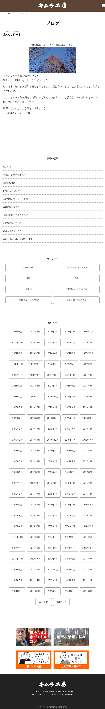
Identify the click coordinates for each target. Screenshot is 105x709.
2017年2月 (88, 472)
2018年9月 (17, 450)
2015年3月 (35, 526)
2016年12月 (35, 483)
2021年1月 (17, 396)
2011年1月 (61, 602)
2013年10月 (35, 559)
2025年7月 (70, 342)
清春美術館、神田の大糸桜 (15, 215)
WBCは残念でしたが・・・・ (16, 231)
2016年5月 (70, 494)
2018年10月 (87, 440)
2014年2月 (53, 548)
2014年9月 (35, 537)
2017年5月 (35, 472)
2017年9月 (70, 461)
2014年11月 (87, 526)
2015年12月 (70, 504)
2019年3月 (88, 429)
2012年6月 (88, 569)
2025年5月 (88, 342)
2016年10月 (70, 483)
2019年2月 (17, 440)
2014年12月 (70, 526)
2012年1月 (88, 580)
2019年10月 (87, 418)
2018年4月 (88, 450)
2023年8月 (53, 364)
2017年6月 (17, 472)
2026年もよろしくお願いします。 (18, 239)
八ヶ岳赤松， (29, 267)
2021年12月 (35, 375)
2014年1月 (70, 548)
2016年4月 (88, 494)
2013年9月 (53, 559)
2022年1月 (17, 375)
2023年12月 (87, 353)
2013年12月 (87, 548)
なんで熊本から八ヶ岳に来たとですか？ (71, 659)
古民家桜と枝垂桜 (11, 207)
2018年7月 (35, 450)
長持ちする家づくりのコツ (33, 637)
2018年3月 (17, 461)
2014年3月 (35, 548)
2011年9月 (17, 591)
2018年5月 (70, 450)
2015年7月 (53, 515)
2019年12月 (52, 418)
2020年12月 (35, 396)
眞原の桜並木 (9, 183)
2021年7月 (17, 386)
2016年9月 (88, 483)
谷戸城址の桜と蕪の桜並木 (15, 199)
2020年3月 (88, 407)
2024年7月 (17, 353)
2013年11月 (17, 559)
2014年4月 (17, 548)
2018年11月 (70, 440)
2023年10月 (35, 364)
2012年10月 (52, 569)
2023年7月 (70, 364)
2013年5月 (35, 569)
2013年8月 (70, 559)
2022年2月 (88, 364)
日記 (76, 278)
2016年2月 (35, 504)
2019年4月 (70, 429)
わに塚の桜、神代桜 (12, 223)
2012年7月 (70, 569)
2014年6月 (70, 537)
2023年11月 (17, 364)
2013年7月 (88, 559)
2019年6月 (53, 429)
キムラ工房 (52, 5)
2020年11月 (52, 396)
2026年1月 (53, 331)
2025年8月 (53, 342)
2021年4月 (70, 386)
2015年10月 (87, 504)
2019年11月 (70, 418)
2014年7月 (53, 537)
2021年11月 (52, 375)
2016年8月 (17, 494)
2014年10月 (17, 537)
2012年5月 (17, 580)
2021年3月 (88, 386)
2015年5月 (88, 515)
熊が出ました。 (10, 167)
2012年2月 (70, 580)
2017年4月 (53, 472)
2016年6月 (53, 494)
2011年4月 (70, 591)
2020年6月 (35, 407)
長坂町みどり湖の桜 (12, 191)
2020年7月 (17, 407)
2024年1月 (70, 353)
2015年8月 (35, 515)
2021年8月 (88, 375)
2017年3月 (70, 472)
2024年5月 (35, 353)
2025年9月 (35, 342)
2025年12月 (70, 331)
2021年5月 (53, 386)
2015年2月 (53, 526)
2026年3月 (35, 331)
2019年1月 (35, 440)
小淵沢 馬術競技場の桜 (14, 175)
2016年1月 (53, 504)
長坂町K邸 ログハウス (28, 300)
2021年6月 (35, 386)
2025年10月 (17, 342)
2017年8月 (88, 461)
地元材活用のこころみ (71, 637)
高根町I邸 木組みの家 (77, 300)
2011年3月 (88, 591)
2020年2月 (17, 418)
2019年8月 (17, 429)
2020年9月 (88, 396)
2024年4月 (53, 353)
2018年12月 (52, 440)
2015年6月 (70, 515)
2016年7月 (35, 494)
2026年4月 (17, 331)
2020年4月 (70, 407)
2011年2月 (44, 602)
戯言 (29, 278)
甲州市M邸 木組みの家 (76, 289)
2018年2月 (35, 461)
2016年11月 (52, 483)
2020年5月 (53, 407)
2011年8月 (35, 591)
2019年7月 (35, 429)
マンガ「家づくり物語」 (33, 659)
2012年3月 (53, 580)
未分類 (29, 289)
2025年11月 (87, 331)
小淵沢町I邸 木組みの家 (76, 267)
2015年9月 (17, 515)
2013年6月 (17, 569)
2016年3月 (17, 504)
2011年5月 (53, 591)
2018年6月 (53, 450)
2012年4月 (35, 580)
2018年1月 (53, 461)
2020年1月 (35, 418)
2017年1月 (17, 483)
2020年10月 (70, 396)
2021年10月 (70, 375)
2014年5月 (88, 537)
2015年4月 (17, 526)
